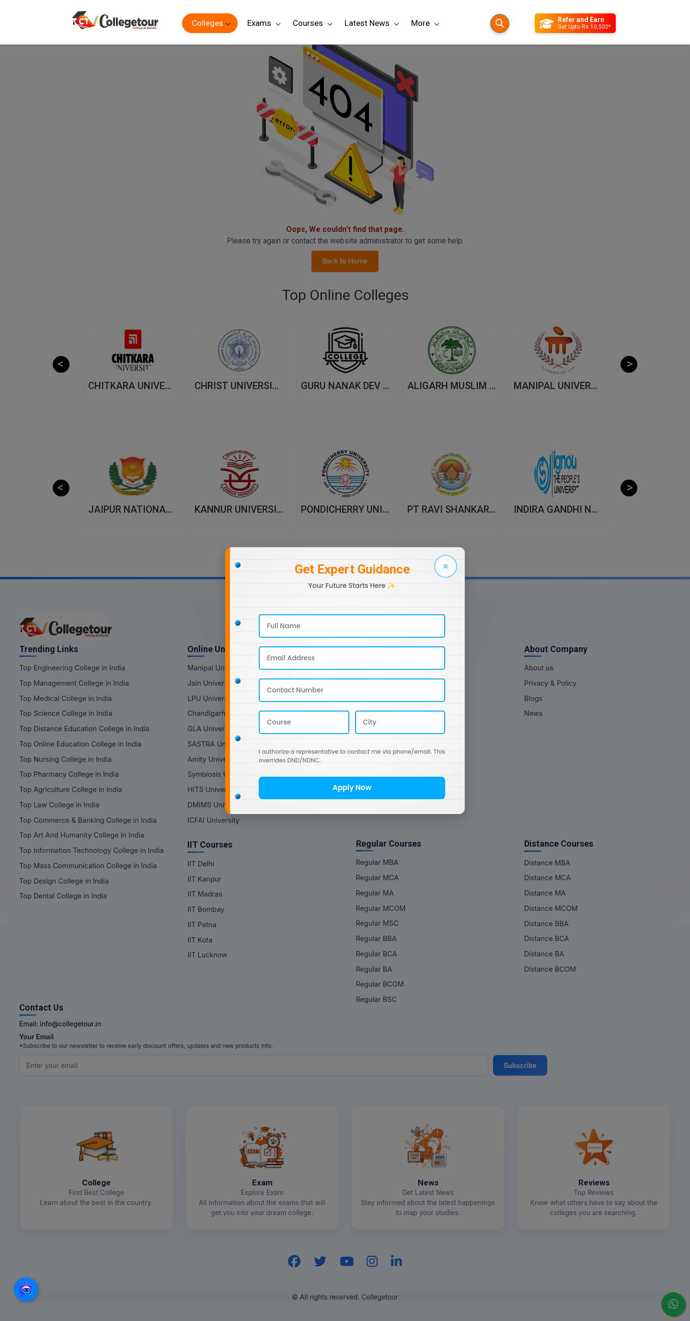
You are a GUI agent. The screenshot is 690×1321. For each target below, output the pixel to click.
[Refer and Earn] (575, 23)
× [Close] (446, 566)
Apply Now (352, 787)
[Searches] (499, 23)
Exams (259, 23)
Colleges (207, 23)
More (420, 23)
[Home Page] (115, 23)
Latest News (367, 23)
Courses (308, 23)
